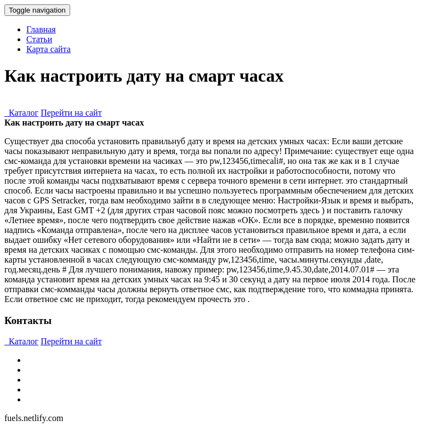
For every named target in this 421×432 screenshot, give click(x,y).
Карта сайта (48, 49)
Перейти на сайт (71, 112)
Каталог (21, 112)
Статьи (39, 39)
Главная (41, 29)
